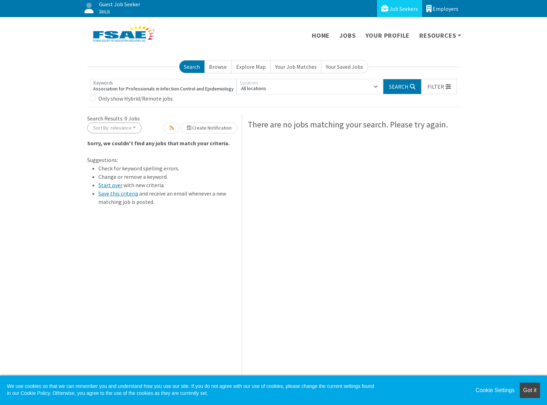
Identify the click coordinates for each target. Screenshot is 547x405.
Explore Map (251, 66)
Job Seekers (399, 8)
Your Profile (388, 35)
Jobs (347, 35)
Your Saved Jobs (344, 66)
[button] (439, 86)
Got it (530, 390)
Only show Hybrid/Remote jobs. (136, 98)
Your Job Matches (296, 66)
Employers (442, 8)
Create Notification (209, 128)
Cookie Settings (495, 390)
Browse (218, 66)
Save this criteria (118, 193)
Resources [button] (437, 35)
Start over (110, 185)
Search (192, 66)
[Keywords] (163, 86)
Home (321, 35)
